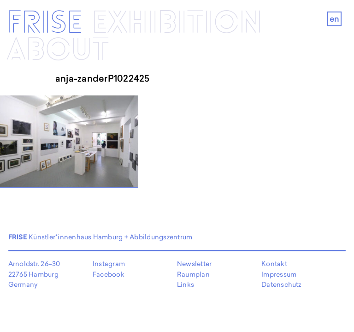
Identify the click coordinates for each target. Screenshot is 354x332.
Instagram (109, 263)
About (57, 50)
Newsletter (194, 263)
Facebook (108, 274)
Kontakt (274, 263)
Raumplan (193, 274)
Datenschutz (281, 284)
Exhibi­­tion (177, 23)
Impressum (278, 274)
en (334, 18)
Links (185, 284)
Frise (44, 23)
